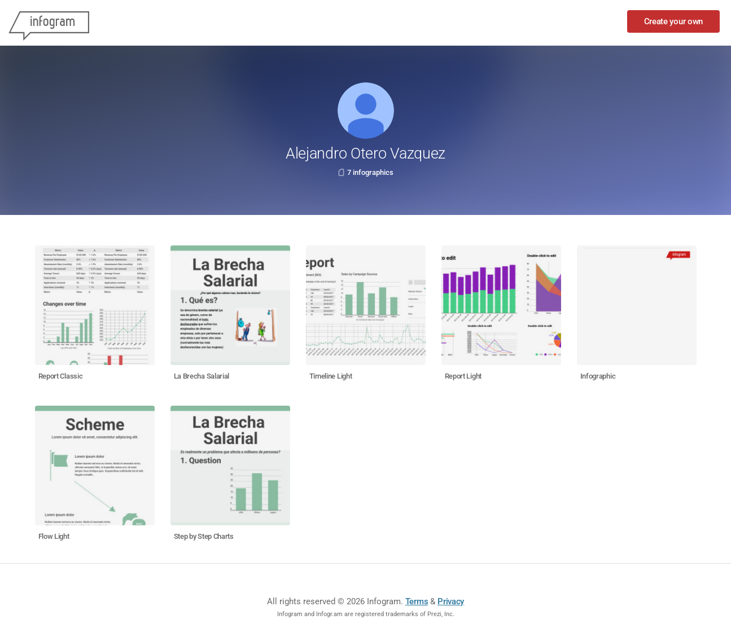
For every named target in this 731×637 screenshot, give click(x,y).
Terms (416, 601)
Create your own (673, 21)
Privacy (450, 601)
